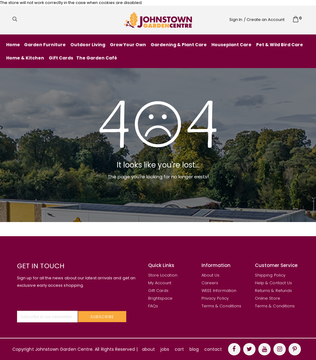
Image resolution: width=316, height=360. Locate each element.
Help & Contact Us (273, 283)
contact (213, 349)
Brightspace (160, 298)
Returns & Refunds (273, 290)
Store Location (162, 275)
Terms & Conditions (221, 306)
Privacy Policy (215, 298)
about (148, 349)
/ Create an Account (264, 19)
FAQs (153, 306)
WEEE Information (219, 290)
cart (179, 349)
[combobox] (57, 19)
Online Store (267, 298)
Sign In (235, 19)
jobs (164, 349)
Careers (210, 283)
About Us (211, 275)
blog (194, 349)
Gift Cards (158, 290)
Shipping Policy (270, 275)
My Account (160, 283)
